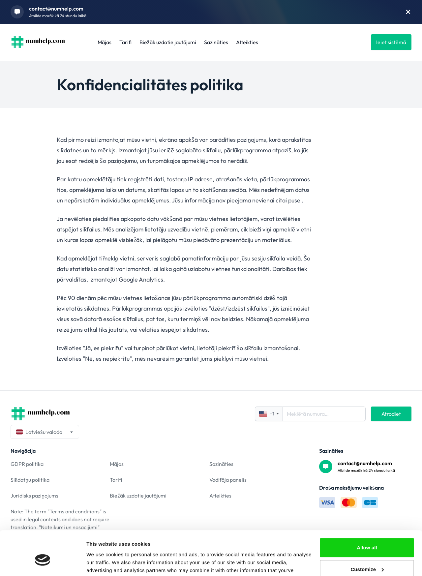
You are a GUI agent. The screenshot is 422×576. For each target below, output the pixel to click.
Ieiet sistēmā (391, 42)
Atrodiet (391, 413)
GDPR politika (27, 464)
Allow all (367, 514)
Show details (101, 563)
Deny (367, 558)
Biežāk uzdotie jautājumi (167, 42)
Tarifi (125, 42)
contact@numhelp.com (56, 8)
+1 (269, 413)
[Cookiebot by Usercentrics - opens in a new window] (43, 563)
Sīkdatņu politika (30, 479)
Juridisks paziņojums (34, 495)
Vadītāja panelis (228, 479)
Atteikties (247, 42)
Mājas (104, 42)
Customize (367, 536)
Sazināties (216, 42)
